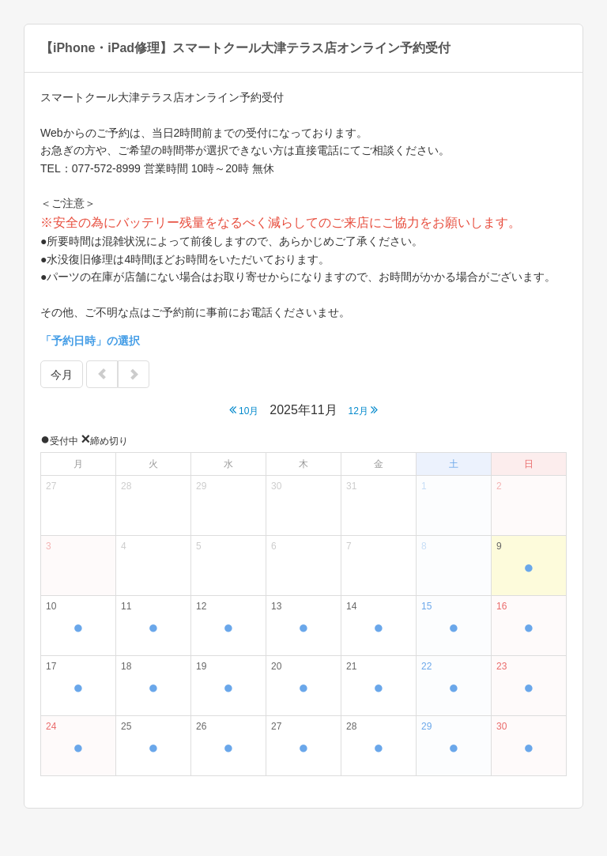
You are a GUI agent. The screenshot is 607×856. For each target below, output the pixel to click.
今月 (62, 374)
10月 (244, 410)
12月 (364, 410)
